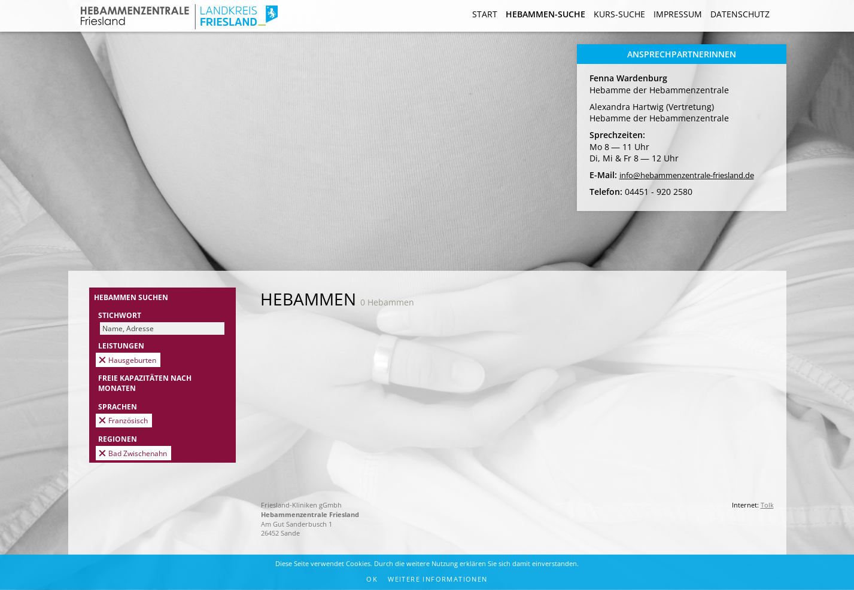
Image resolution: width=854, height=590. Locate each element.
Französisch (128, 420)
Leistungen (121, 345)
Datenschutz (740, 14)
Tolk (767, 504)
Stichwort (119, 315)
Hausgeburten (132, 360)
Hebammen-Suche (545, 14)
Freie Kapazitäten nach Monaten (145, 383)
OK (372, 578)
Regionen (117, 439)
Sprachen (117, 406)
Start (484, 14)
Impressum (678, 14)
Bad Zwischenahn (137, 453)
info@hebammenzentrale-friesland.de (686, 175)
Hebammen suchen (131, 297)
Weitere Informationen (437, 578)
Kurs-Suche (619, 14)
